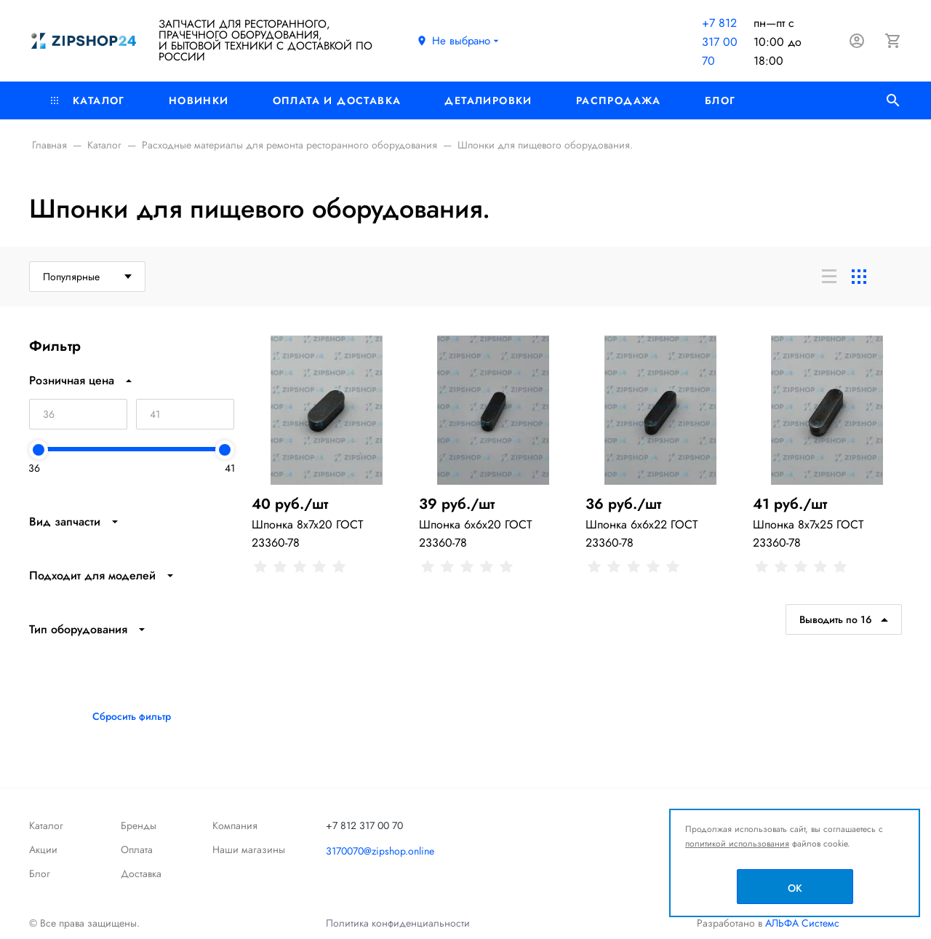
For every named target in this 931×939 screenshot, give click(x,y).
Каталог (88, 100)
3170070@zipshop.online (380, 851)
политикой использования (737, 843)
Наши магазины (248, 849)
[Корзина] (893, 40)
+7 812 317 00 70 (720, 42)
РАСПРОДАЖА (618, 100)
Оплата (137, 849)
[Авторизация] (857, 40)
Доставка (141, 873)
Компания (234, 825)
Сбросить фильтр (131, 716)
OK (795, 888)
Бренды (138, 825)
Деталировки (488, 100)
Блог (720, 100)
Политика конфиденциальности (398, 923)
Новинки (199, 100)
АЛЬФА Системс (800, 923)
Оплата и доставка (337, 100)
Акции (43, 849)
